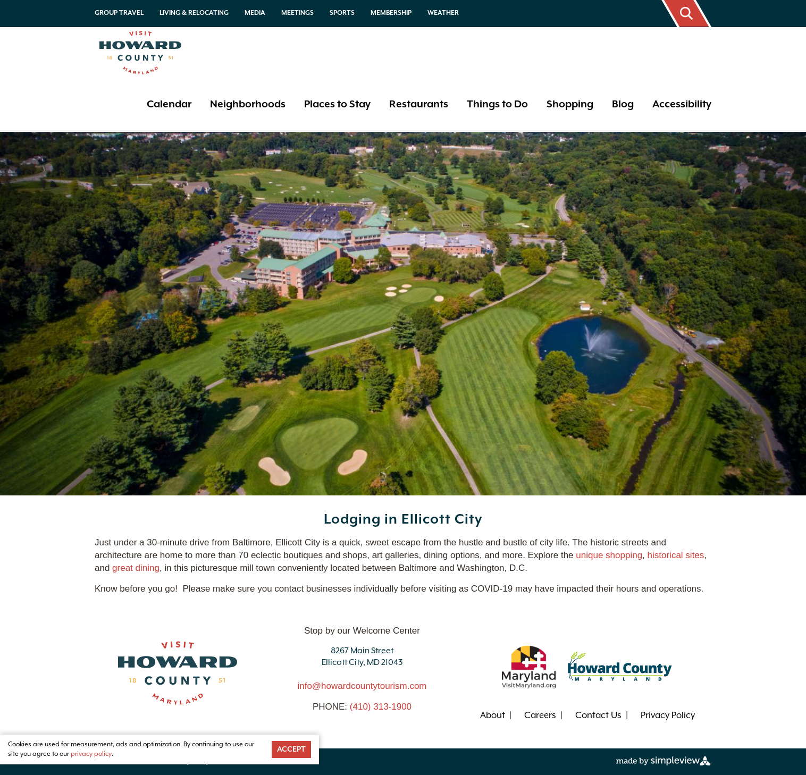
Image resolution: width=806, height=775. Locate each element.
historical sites (676, 555)
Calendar (169, 104)
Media (255, 13)
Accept (291, 749)
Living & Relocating (194, 13)
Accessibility (681, 104)
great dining (135, 568)
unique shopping (609, 555)
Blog (623, 104)
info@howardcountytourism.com (361, 686)
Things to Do (497, 104)
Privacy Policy (668, 716)
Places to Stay (337, 104)
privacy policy (91, 754)
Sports (342, 13)
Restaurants (418, 104)
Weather (443, 13)
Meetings (297, 13)
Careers (540, 716)
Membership (391, 13)
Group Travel (119, 13)
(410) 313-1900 (381, 707)
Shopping (570, 104)
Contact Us (598, 716)
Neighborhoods (248, 104)
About (492, 716)
